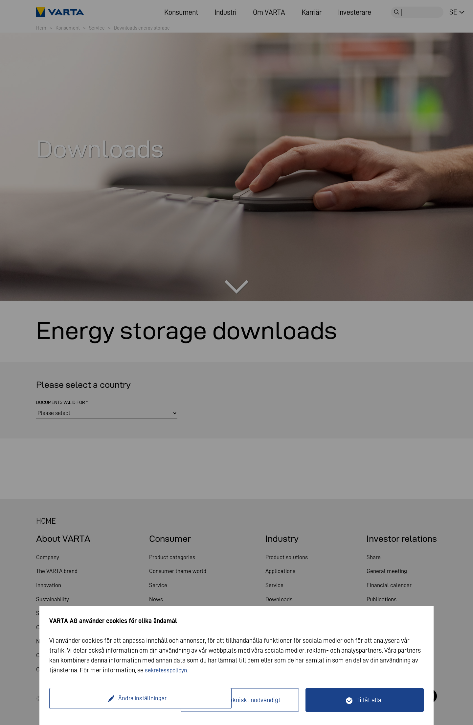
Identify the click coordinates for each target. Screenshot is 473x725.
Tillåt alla (368, 700)
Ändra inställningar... (116, 700)
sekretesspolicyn (168, 670)
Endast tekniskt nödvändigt (244, 700)
